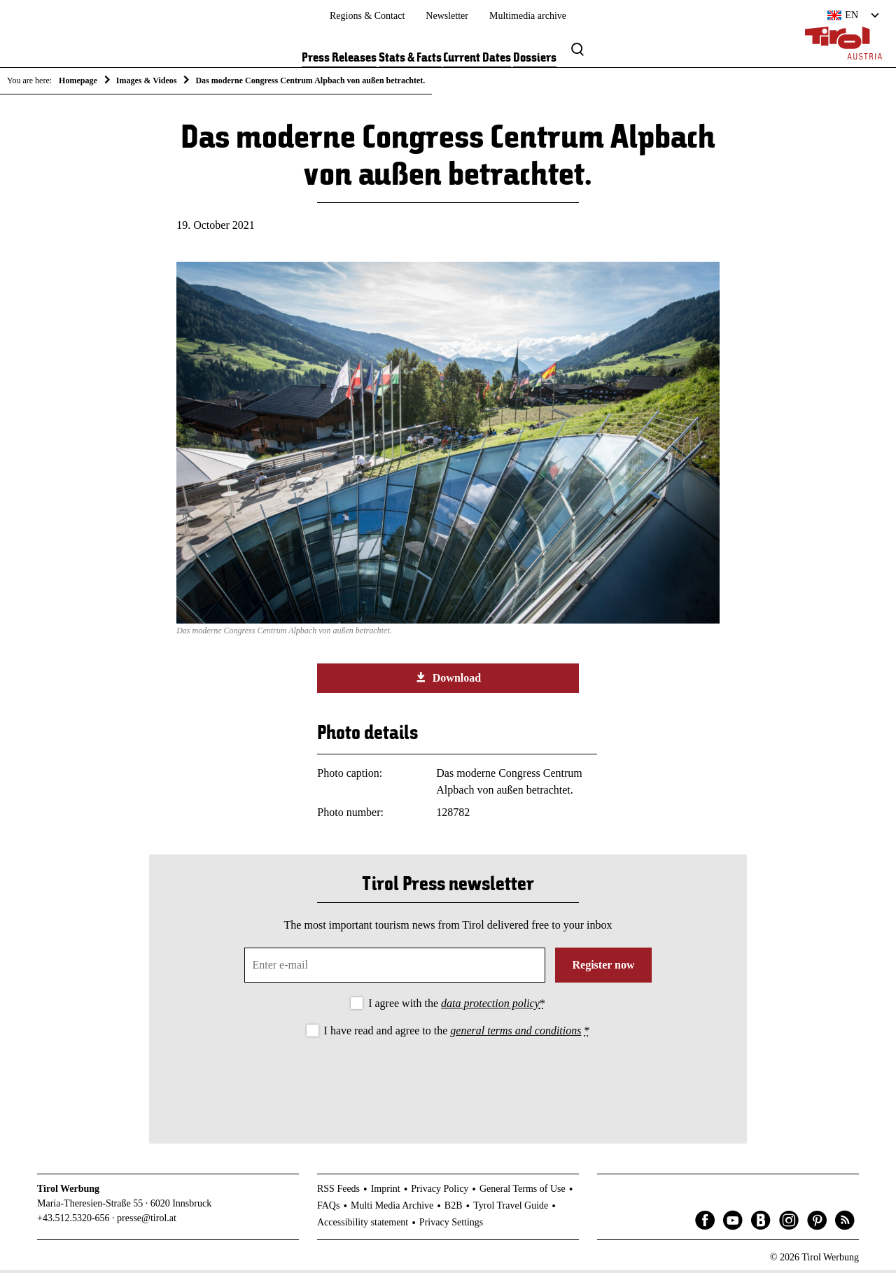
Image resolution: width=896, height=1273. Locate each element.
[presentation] (448, 1081)
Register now (603, 967)
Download (448, 680)
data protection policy (490, 1006)
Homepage (78, 80)
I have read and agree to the (457, 1033)
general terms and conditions (515, 1033)
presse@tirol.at (146, 1220)
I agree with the (456, 1006)
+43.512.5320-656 (73, 1220)
